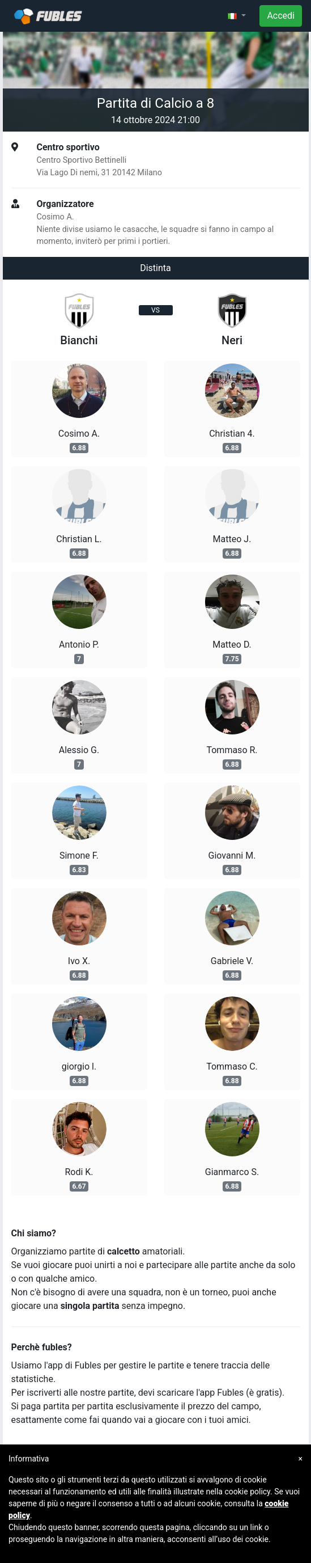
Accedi (281, 15)
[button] (236, 16)
